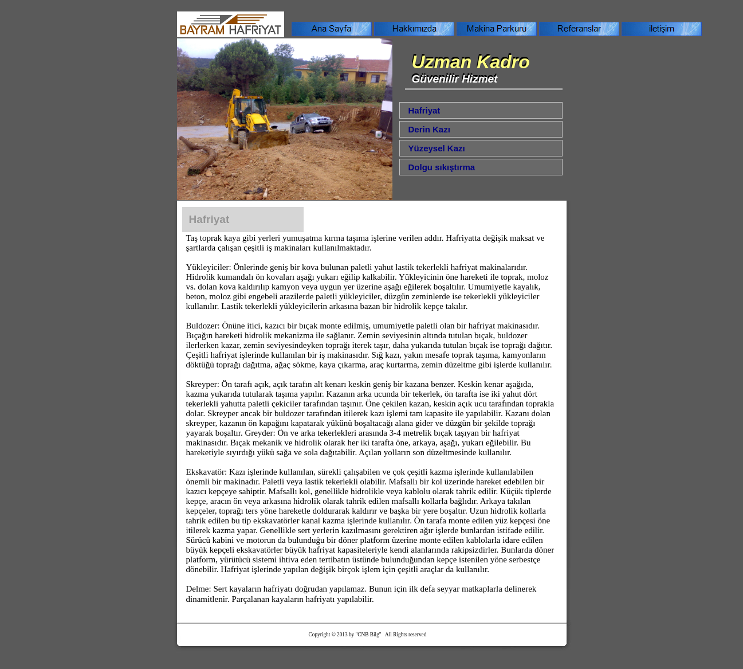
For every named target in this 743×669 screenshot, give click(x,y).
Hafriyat (424, 110)
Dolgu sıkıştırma (441, 167)
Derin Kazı (429, 129)
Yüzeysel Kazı (436, 148)
